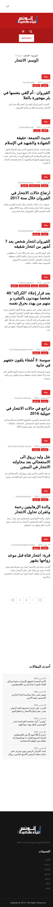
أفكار (45, 130)
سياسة (36, 449)
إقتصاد (47, 869)
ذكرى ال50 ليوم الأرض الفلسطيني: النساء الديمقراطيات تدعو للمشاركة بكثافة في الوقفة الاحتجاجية (29, 738)
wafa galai (30, 82)
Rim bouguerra (27, 282)
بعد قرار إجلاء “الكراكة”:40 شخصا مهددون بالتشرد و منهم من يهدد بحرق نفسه (28, 298)
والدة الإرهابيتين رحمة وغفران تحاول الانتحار (32, 509)
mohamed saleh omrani (22, 349)
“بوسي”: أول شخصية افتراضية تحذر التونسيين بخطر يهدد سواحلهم (29, 723)
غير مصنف (34, 185)
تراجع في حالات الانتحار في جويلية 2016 (28, 411)
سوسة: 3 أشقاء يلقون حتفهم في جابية (26, 362)
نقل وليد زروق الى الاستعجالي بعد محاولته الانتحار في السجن (31, 462)
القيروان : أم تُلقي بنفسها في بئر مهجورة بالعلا (26, 95)
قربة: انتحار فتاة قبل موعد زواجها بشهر (29, 558)
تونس (44, 85)
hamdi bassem (27, 182)
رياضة (47, 878)
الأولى (47, 859)
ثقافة (48, 883)
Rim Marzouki (27, 127)
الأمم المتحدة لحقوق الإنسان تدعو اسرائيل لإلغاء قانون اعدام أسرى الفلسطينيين (26, 683)
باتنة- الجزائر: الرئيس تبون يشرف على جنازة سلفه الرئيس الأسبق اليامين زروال (27, 753)
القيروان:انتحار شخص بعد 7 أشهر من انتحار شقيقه (27, 244)
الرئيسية (34, 55)
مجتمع (36, 85)
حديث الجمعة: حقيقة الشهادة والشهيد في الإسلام (27, 140)
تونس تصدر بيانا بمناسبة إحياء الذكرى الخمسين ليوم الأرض (29, 696)
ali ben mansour (24, 398)
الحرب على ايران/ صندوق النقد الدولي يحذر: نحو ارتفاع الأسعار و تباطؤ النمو (28, 709)
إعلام (48, 888)
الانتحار (26, 55)
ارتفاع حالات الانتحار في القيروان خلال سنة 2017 (30, 195)
